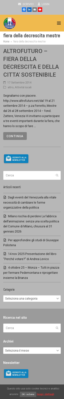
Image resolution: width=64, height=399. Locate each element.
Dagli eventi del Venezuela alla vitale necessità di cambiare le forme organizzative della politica (29, 202)
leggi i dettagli (45, 394)
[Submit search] (57, 175)
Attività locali (23, 87)
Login (43, 4)
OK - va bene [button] (28, 394)
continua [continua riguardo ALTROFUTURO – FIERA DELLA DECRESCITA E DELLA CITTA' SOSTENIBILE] (14, 136)
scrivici (26, 4)
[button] (59, 23)
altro (11, 87)
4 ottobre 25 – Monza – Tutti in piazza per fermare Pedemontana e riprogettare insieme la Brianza (31, 272)
